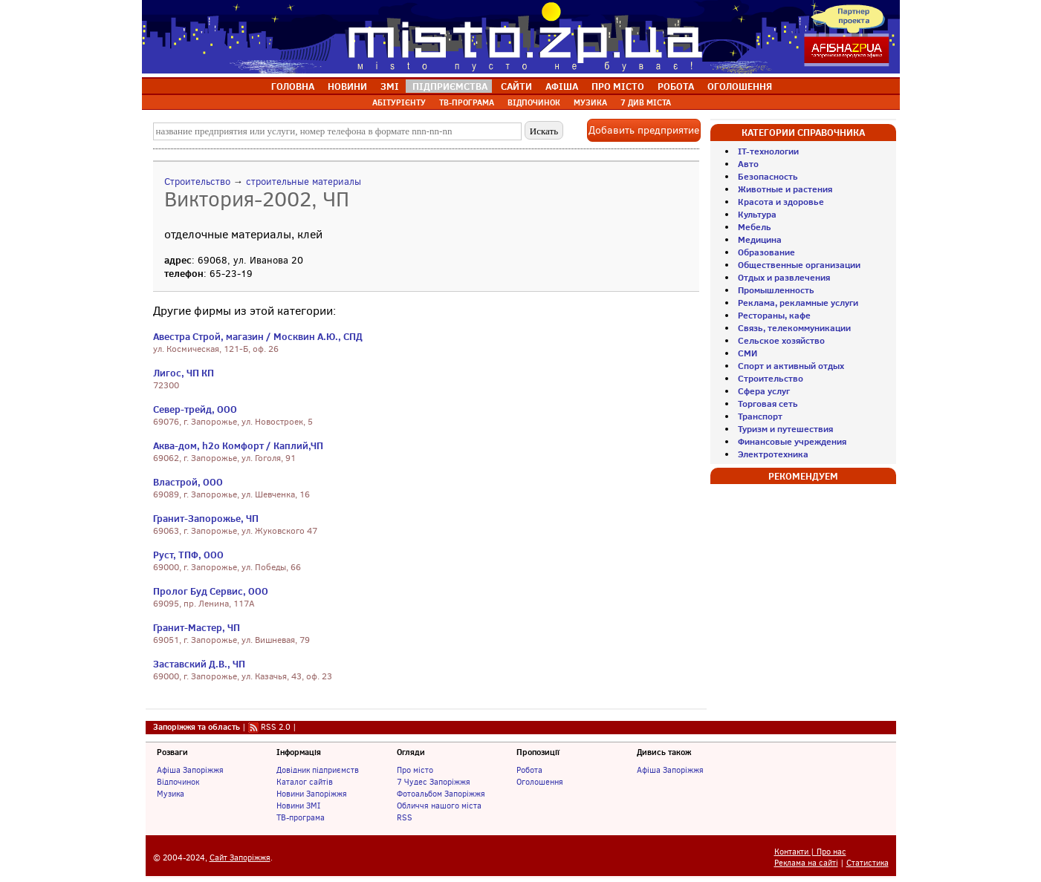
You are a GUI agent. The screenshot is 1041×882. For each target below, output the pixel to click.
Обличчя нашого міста (439, 805)
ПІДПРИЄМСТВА (449, 86)
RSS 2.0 (276, 727)
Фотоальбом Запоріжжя (441, 793)
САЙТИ (516, 86)
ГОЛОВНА (292, 86)
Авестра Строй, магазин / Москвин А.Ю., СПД (258, 336)
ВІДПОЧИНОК (533, 102)
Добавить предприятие (643, 130)
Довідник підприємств (317, 770)
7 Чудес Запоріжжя (433, 782)
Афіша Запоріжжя (190, 770)
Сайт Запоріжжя (240, 857)
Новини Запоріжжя (311, 793)
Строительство (197, 181)
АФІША (561, 86)
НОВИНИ (347, 86)
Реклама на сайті (806, 863)
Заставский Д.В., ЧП (199, 663)
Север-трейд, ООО (195, 409)
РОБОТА (676, 86)
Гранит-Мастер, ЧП (196, 627)
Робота (529, 770)
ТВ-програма (300, 817)
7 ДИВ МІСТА (645, 102)
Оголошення (539, 782)
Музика (170, 793)
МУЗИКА (590, 102)
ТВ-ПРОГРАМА (466, 102)
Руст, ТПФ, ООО (188, 554)
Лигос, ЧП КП (183, 372)
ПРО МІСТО (617, 86)
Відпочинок (178, 782)
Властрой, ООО (188, 482)
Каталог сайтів (304, 782)
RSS (404, 817)
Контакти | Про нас (810, 852)
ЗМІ (389, 86)
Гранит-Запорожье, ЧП (206, 518)
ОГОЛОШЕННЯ (739, 86)
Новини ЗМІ (298, 805)
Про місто (415, 770)
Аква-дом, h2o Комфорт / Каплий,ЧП (238, 445)
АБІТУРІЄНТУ (399, 102)
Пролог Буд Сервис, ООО (210, 591)
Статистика (867, 863)
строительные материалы (303, 181)
